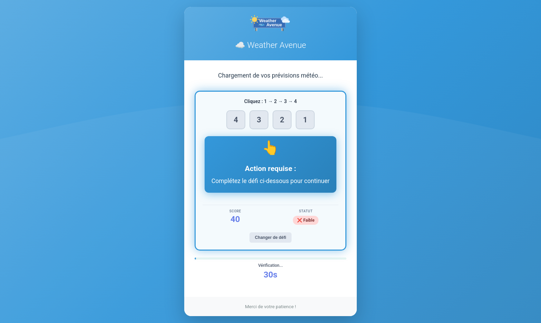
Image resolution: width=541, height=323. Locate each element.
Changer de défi (270, 237)
